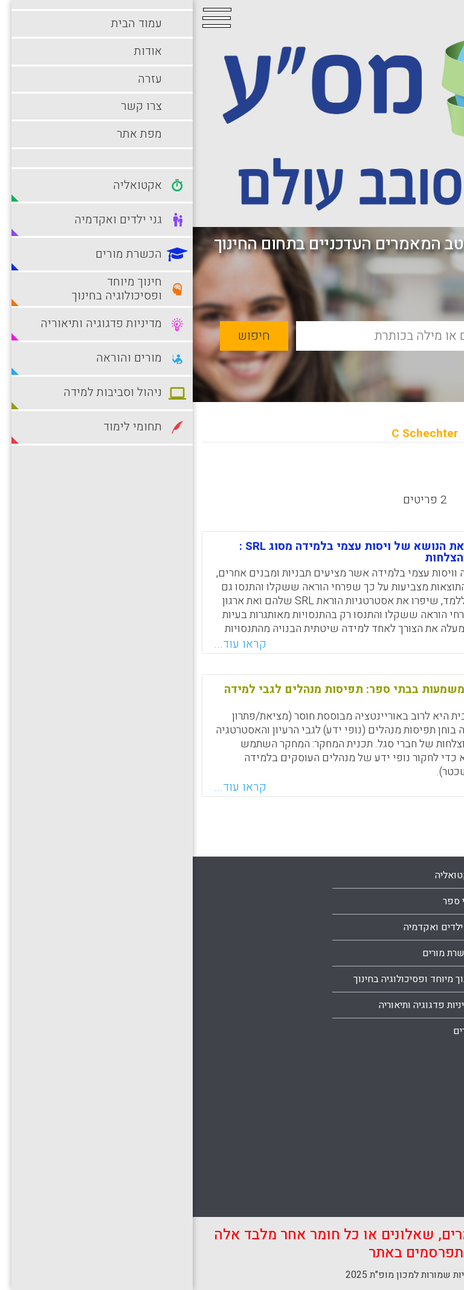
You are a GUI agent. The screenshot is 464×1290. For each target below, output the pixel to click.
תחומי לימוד (419, 1172)
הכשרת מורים (256, 953)
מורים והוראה (417, 1068)
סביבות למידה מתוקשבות (393, 1120)
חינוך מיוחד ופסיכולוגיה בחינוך (222, 979)
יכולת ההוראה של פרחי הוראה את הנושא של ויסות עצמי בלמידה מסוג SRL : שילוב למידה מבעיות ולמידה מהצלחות (235, 552)
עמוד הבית (422, 927)
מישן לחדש (347, 477)
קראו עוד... (47, 644)
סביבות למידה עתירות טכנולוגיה (381, 1146)
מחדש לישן (417, 477)
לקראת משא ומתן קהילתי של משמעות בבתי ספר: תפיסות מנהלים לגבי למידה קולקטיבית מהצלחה (227, 695)
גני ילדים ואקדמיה (247, 927)
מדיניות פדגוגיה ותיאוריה (234, 1005)
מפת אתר (425, 1031)
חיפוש (61, 336)
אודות (431, 953)
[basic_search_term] (270, 336)
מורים (271, 1031)
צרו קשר (426, 1005)
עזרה (433, 979)
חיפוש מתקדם (390, 364)
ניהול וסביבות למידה (403, 1094)
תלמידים (426, 1198)
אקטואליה (262, 875)
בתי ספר (266, 901)
